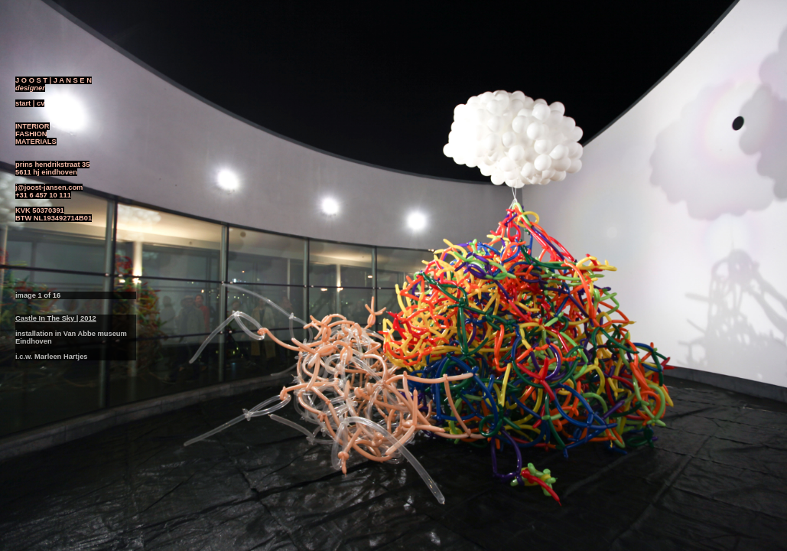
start (23, 103)
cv (40, 103)
